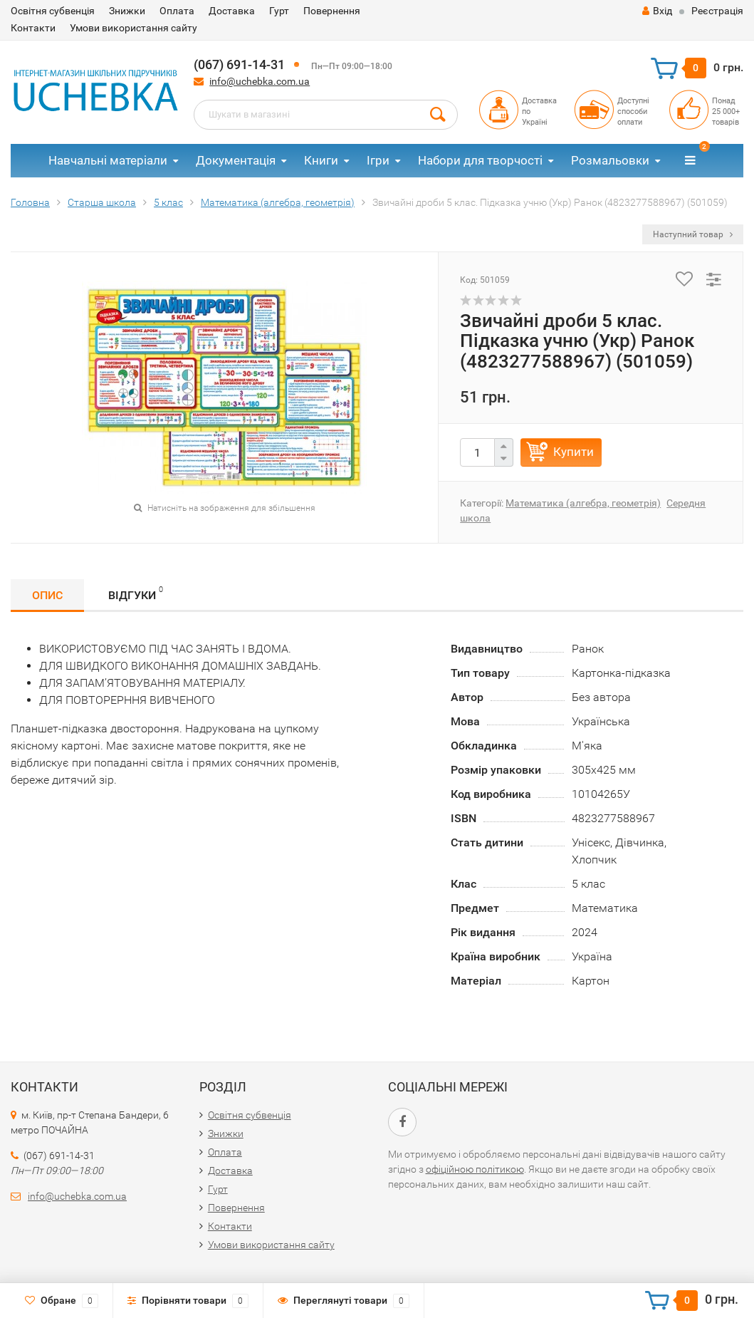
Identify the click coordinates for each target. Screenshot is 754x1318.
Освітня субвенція (53, 10)
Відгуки (135, 593)
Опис (47, 595)
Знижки (127, 10)
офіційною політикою (475, 1169)
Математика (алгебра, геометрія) (583, 503)
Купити (573, 452)
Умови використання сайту (133, 27)
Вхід (657, 10)
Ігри (378, 160)
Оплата (176, 10)
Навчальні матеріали (107, 160)
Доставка (232, 10)
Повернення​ (331, 10)
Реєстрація (717, 10)
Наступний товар (693, 234)
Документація (236, 160)
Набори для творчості (480, 160)
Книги (321, 160)
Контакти (33, 27)
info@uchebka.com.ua (259, 81)
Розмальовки (610, 160)
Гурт (279, 10)
